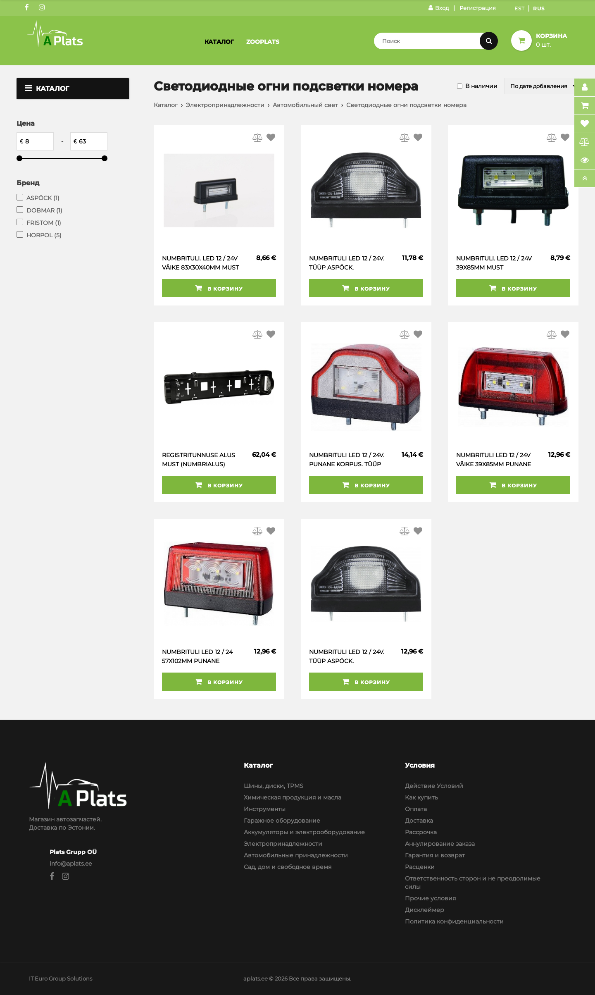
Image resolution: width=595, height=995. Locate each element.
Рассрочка (421, 832)
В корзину (219, 288)
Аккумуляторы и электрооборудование (304, 832)
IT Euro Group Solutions (60, 978)
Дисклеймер (424, 910)
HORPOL (44, 235)
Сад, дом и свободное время (287, 867)
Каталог (219, 41)
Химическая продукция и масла (292, 797)
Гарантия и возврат (435, 855)
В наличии (481, 86)
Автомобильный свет (305, 105)
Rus (539, 8)
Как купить (421, 797)
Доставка (419, 820)
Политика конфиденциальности (454, 921)
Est (519, 8)
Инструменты (265, 809)
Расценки (420, 867)
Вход (438, 8)
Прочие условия (430, 898)
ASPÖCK (43, 198)
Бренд (28, 183)
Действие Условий (434, 786)
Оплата (416, 809)
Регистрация (477, 8)
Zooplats (262, 41)
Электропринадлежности (225, 105)
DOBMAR (44, 210)
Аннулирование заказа (440, 843)
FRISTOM (43, 223)
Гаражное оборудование (282, 820)
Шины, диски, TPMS (273, 786)
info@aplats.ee (71, 863)
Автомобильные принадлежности (296, 855)
